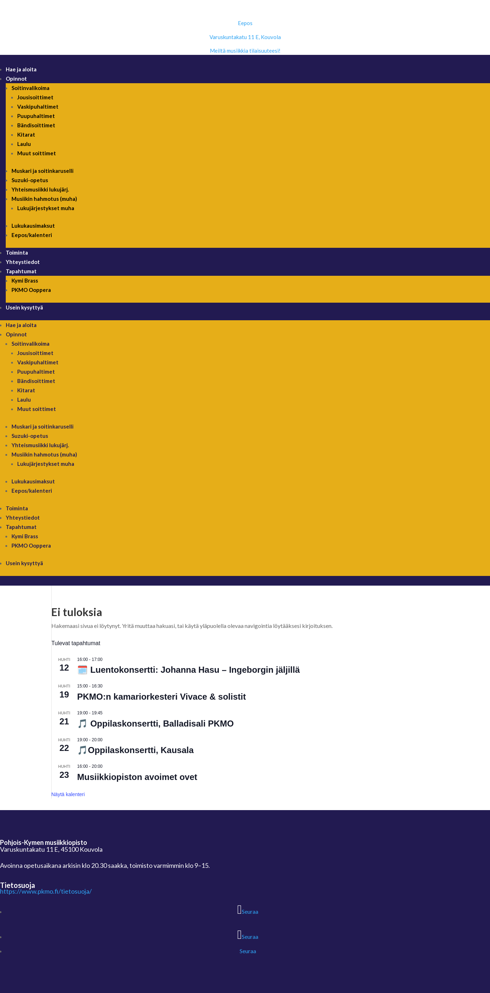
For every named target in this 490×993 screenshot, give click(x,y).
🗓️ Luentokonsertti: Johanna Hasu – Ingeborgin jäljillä (188, 670)
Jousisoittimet (35, 97)
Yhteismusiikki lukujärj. (40, 189)
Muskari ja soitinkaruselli (42, 170)
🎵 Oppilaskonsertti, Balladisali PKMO (155, 723)
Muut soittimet (36, 153)
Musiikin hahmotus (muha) (44, 198)
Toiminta (17, 252)
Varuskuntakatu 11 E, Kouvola (245, 37)
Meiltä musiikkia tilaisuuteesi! (245, 50)
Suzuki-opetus (29, 180)
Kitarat (26, 134)
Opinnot (16, 78)
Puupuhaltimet (36, 116)
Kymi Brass (24, 280)
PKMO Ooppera (31, 290)
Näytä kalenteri (68, 794)
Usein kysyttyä (24, 307)
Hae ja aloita (21, 69)
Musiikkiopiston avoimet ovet (137, 777)
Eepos (245, 23)
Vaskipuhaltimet (37, 106)
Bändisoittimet (36, 125)
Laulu (24, 144)
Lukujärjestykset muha (45, 208)
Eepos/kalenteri (31, 235)
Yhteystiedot (23, 262)
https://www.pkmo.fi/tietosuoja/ (46, 891)
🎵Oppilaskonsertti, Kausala (135, 750)
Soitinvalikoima (30, 88)
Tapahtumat (21, 271)
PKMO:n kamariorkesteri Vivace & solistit (161, 696)
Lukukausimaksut (33, 225)
